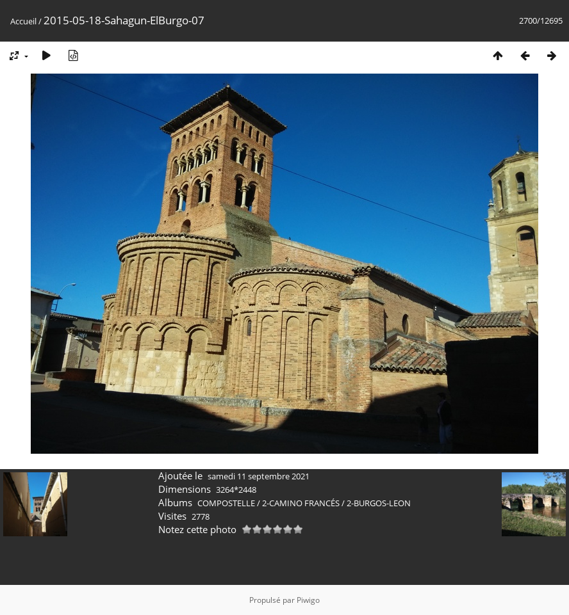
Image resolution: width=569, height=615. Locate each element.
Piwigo (308, 600)
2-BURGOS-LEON (379, 503)
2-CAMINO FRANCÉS (301, 503)
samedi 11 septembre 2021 (258, 476)
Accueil (23, 21)
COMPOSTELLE (226, 503)
